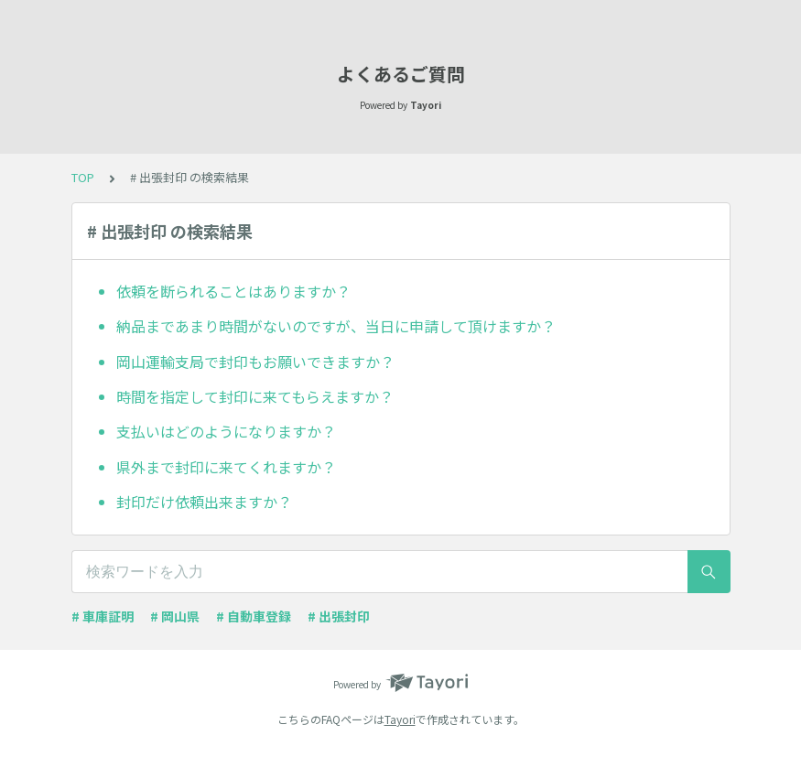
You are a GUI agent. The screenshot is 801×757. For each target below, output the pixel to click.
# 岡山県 (175, 616)
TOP (82, 177)
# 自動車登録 (253, 616)
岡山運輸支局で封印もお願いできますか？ (255, 362)
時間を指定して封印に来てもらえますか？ (255, 396)
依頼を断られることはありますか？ (233, 291)
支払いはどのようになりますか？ (226, 431)
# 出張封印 (339, 616)
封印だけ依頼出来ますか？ (204, 502)
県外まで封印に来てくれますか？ (226, 467)
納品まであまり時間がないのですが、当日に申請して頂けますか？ (336, 326)
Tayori (400, 719)
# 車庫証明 (102, 616)
